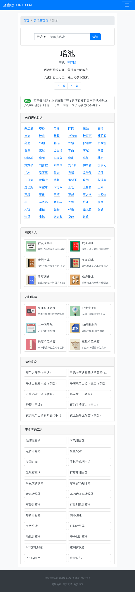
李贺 (100, 150)
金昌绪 (58, 150)
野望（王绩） (35, 404)
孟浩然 (87, 172)
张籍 (57, 209)
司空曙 (43, 187)
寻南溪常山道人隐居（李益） (89, 383)
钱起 (57, 180)
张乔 (27, 217)
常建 (57, 128)
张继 (71, 209)
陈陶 (71, 128)
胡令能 (102, 143)
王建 (42, 194)
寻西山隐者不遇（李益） (42, 383)
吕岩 (57, 172)
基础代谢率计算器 (82, 494)
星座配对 (76, 451)
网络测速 (76, 515)
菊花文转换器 (35, 483)
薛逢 (86, 202)
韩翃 (42, 143)
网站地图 (56, 584)
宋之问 (58, 187)
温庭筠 (43, 202)
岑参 (42, 128)
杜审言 (87, 135)
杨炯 (100, 202)
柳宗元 (102, 165)
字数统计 (32, 526)
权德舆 (102, 180)
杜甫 (42, 135)
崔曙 (100, 128)
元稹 (27, 209)
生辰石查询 (33, 472)
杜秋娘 (72, 135)
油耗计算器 (33, 536)
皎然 (42, 150)
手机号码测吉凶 (80, 462)
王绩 (27, 194)
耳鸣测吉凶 (77, 440)
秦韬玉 (72, 180)
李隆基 (28, 158)
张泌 (100, 209)
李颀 (42, 158)
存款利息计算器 (80, 504)
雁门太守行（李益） (39, 372)
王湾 (57, 194)
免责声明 (78, 584)
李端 (86, 150)
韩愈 (71, 143)
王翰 (100, 187)
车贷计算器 (33, 504)
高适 (27, 143)
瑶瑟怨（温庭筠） (82, 394)
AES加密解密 (34, 547)
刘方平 (28, 165)
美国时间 (32, 462)
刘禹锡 (58, 165)
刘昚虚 (43, 165)
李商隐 (71, 62)
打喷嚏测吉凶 (79, 472)
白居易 (28, 128)
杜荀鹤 (102, 135)
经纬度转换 (33, 440)
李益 (86, 158)
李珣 (71, 158)
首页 (26, 20)
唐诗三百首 (41, 20)
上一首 (60, 86)
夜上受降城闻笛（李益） (86, 415)
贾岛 (27, 150)
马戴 (71, 172)
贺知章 (87, 143)
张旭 (42, 217)
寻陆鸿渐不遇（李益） (40, 394)
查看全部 (76, 558)
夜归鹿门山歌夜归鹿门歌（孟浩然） (46, 415)
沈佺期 (28, 187)
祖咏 (86, 217)
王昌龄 (87, 187)
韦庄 (27, 202)
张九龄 (87, 209)
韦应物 (102, 194)
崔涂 (27, 135)
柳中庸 (87, 165)
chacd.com (65, 578)
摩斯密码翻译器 (80, 483)
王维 (71, 194)
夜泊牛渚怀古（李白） (84, 404)
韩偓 (57, 143)
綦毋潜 (43, 180)
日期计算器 (77, 526)
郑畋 (71, 217)
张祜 (42, 209)
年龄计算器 (33, 515)
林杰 (100, 158)
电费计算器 (33, 451)
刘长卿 (72, 165)
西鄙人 (58, 202)
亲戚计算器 (33, 494)
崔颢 (86, 128)
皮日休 (28, 180)
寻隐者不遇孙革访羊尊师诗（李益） (90, 372)
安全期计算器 (79, 536)
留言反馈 (67, 584)
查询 (95, 37)
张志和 (58, 217)
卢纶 (27, 172)
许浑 (71, 202)
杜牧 (57, 135)
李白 (71, 150)
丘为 (86, 180)
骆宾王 (43, 172)
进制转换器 (77, 547)
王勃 (71, 187)
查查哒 (17, 5)
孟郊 (100, 172)
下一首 (74, 86)
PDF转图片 (33, 558)
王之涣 (87, 194)
